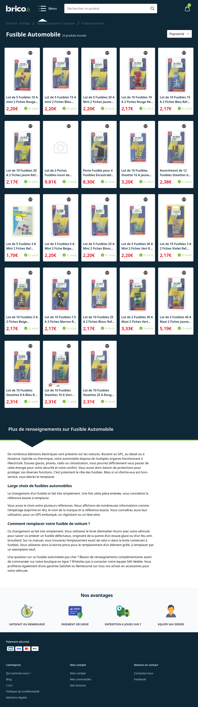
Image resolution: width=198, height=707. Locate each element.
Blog (9, 679)
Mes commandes (80, 679)
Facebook (140, 679)
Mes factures (78, 685)
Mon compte (78, 673)
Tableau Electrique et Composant (56, 23)
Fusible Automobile (93, 23)
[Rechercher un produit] (107, 8)
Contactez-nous (143, 673)
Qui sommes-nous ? (18, 673)
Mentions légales (16, 697)
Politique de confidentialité (22, 691)
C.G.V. (9, 685)
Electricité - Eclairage (18, 23)
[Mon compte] (174, 8)
